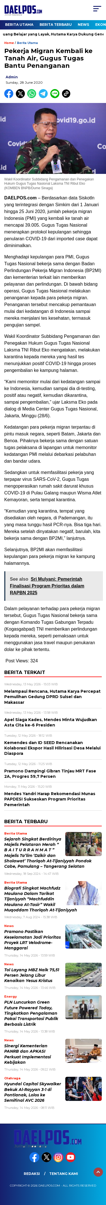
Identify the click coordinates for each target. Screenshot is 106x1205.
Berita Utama (19, 24)
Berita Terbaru (56, 24)
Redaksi (32, 1174)
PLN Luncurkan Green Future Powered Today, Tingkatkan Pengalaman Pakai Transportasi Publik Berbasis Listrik (31, 1013)
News (83, 24)
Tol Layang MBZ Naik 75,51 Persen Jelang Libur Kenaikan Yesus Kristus (31, 975)
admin (12, 77)
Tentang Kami (63, 1174)
